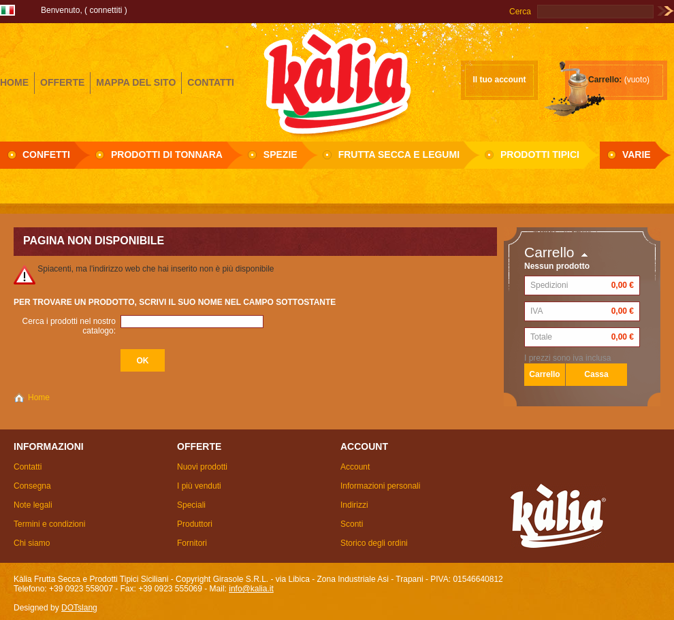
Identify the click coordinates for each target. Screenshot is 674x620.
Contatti (28, 467)
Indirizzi (354, 505)
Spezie (280, 154)
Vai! (665, 11)
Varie (636, 154)
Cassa (596, 374)
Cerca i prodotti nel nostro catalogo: (69, 326)
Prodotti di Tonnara (167, 154)
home (14, 82)
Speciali (191, 505)
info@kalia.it (251, 588)
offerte (62, 82)
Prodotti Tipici (539, 154)
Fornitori (192, 543)
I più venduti (199, 486)
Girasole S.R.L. (337, 81)
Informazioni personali (380, 486)
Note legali (33, 505)
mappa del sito (136, 82)
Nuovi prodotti (202, 467)
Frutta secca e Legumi (399, 154)
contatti (210, 82)
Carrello (549, 252)
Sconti (351, 524)
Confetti (46, 154)
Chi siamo (32, 543)
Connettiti (105, 10)
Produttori (194, 524)
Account (355, 467)
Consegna (32, 486)
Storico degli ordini (374, 543)
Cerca (520, 11)
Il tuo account (499, 79)
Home (39, 397)
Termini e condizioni (49, 524)
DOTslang (79, 608)
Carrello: (605, 79)
